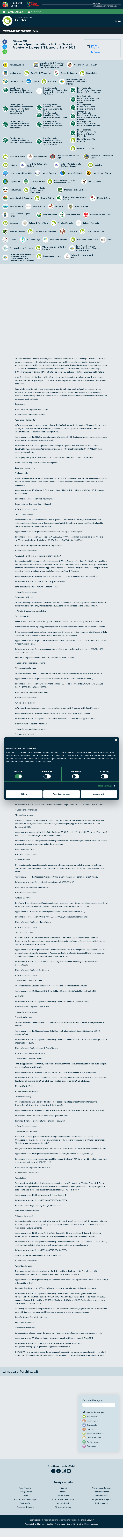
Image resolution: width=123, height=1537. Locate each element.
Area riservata (91, 1524)
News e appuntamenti (16, 31)
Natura (63, 1492)
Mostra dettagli (105, 786)
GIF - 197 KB (96, 49)
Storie (25, 1496)
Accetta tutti (98, 794)
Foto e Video (63, 1496)
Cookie (50, 1524)
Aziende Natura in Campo (63, 1500)
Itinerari (63, 1488)
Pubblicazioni (101, 1496)
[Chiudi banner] (116, 740)
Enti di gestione (25, 1492)
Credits (80, 1524)
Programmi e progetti (101, 1500)
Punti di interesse (101, 1492)
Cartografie (25, 1504)
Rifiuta (24, 794)
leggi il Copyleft (87, 1520)
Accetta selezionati (61, 794)
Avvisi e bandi (63, 1504)
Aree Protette (25, 1488)
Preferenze (60, 1524)
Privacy (41, 1524)
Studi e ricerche (101, 1504)
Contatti (71, 1524)
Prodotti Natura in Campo (25, 1500)
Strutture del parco (63, 1507)
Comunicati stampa (25, 1507)
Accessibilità (30, 1524)
